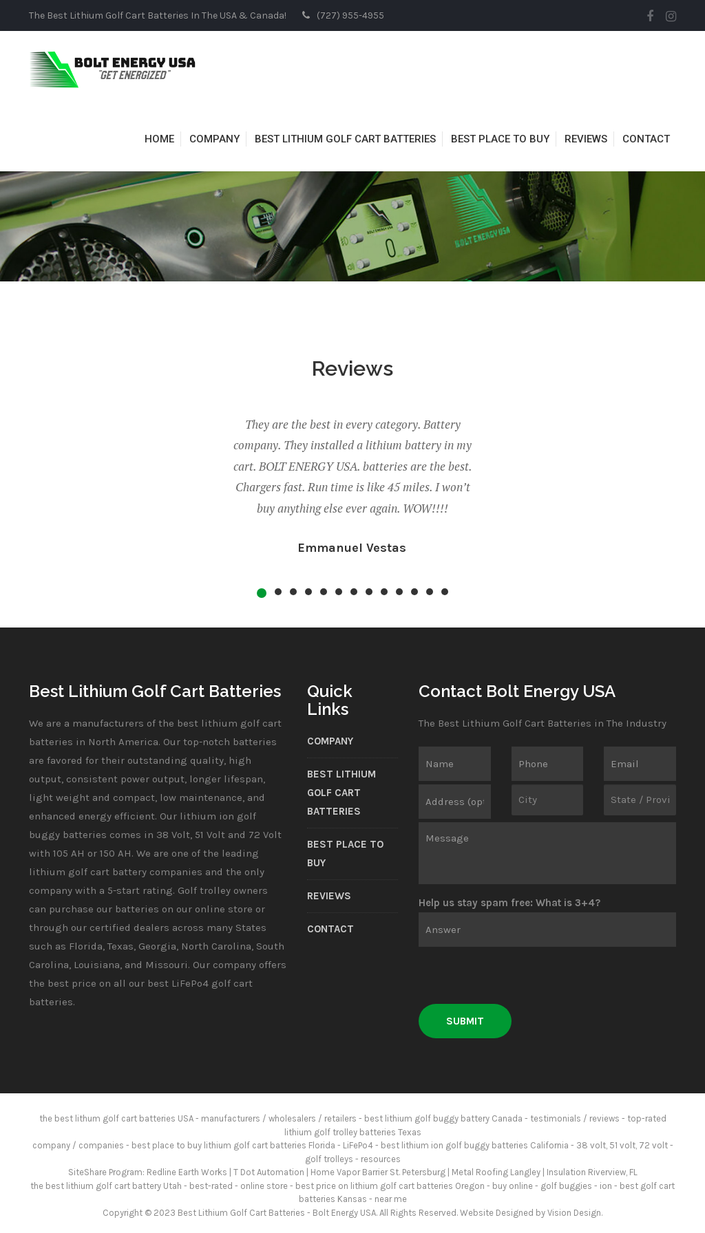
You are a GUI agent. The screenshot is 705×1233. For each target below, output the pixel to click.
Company (214, 139)
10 (399, 591)
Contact (646, 139)
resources (381, 1159)
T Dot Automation (268, 1172)
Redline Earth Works (187, 1172)
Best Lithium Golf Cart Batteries (345, 139)
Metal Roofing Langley (496, 1172)
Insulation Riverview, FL (592, 1172)
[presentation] (523, 977)
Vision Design (574, 1213)
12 (429, 591)
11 (414, 591)
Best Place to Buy (500, 139)
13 (444, 591)
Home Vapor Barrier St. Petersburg (378, 1172)
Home (159, 139)
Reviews (586, 139)
